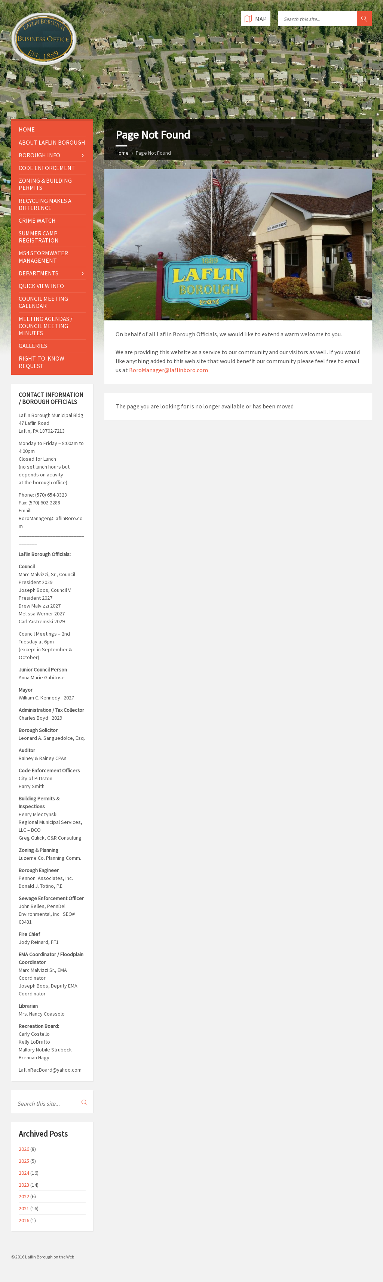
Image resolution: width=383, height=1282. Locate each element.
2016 (24, 1220)
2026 (24, 1149)
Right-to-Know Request (41, 362)
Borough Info (39, 155)
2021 (24, 1208)
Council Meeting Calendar (43, 302)
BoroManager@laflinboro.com (168, 370)
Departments (38, 273)
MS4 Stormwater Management (43, 256)
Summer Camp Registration (39, 236)
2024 (24, 1173)
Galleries (33, 345)
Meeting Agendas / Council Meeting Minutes (46, 326)
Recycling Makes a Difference (45, 204)
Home (122, 152)
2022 (24, 1196)
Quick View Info (41, 286)
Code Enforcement (47, 168)
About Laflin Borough (52, 142)
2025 (24, 1161)
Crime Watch (37, 220)
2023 (24, 1184)
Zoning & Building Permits (45, 184)
